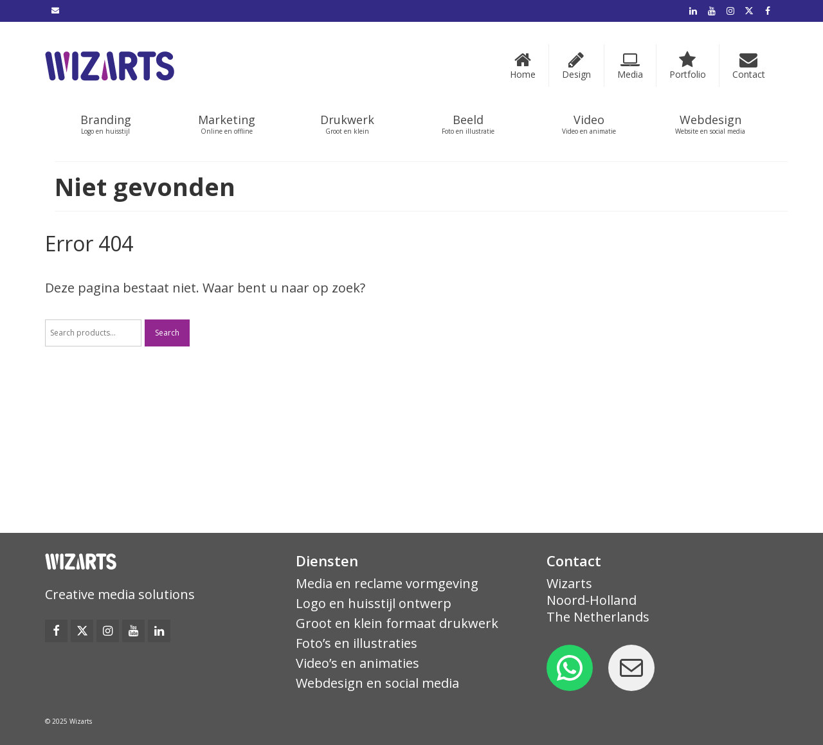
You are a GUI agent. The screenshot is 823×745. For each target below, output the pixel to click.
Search (167, 332)
